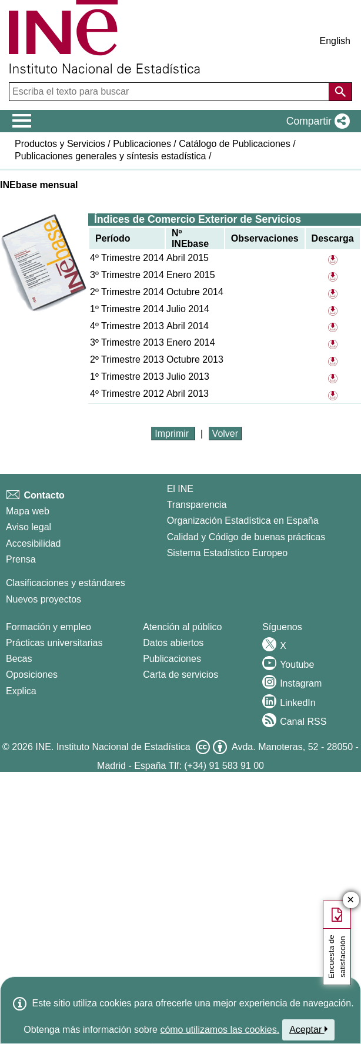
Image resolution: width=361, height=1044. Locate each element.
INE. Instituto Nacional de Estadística (112, 747)
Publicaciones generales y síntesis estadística (110, 156)
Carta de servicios (180, 675)
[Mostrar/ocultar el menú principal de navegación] (22, 121)
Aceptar (308, 1029)
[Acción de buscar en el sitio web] (340, 91)
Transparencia (197, 505)
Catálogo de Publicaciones (234, 144)
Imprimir (173, 434)
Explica (21, 691)
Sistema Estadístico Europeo (227, 553)
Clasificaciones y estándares (65, 583)
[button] (316, 121)
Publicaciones (142, 144)
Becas (19, 659)
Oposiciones (32, 675)
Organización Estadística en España (243, 521)
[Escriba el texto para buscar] (170, 91)
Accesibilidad (33, 543)
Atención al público (182, 627)
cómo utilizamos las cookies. (219, 1030)
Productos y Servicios (60, 144)
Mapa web (27, 511)
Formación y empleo (48, 627)
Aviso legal (28, 527)
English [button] (335, 41)
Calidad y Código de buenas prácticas (246, 537)
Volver (225, 434)
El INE (180, 489)
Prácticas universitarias (54, 643)
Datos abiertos (173, 643)
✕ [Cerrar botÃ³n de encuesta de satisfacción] (351, 900)
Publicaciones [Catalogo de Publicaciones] (172, 659)
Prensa (21, 559)
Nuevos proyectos (43, 599)
